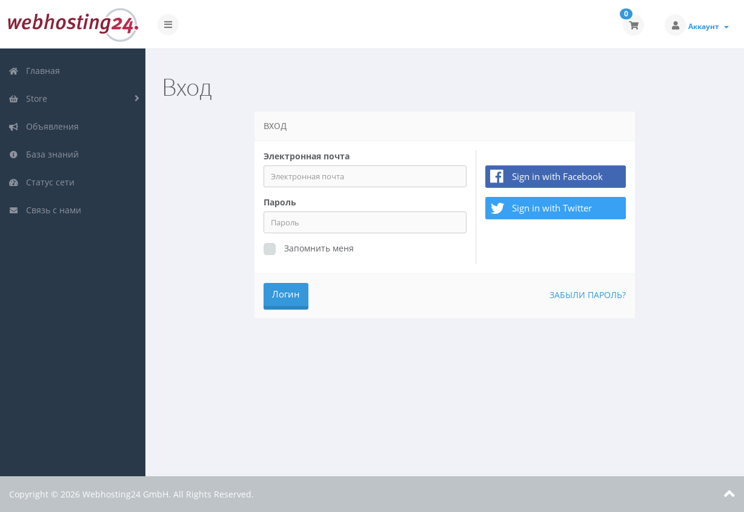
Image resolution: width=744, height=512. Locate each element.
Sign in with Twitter (540, 208)
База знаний (43, 154)
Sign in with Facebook (557, 176)
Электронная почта (307, 156)
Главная (34, 70)
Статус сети (41, 182)
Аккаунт (708, 26)
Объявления (43, 126)
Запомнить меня (309, 248)
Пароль (280, 202)
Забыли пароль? (588, 295)
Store (27, 98)
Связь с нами (44, 210)
